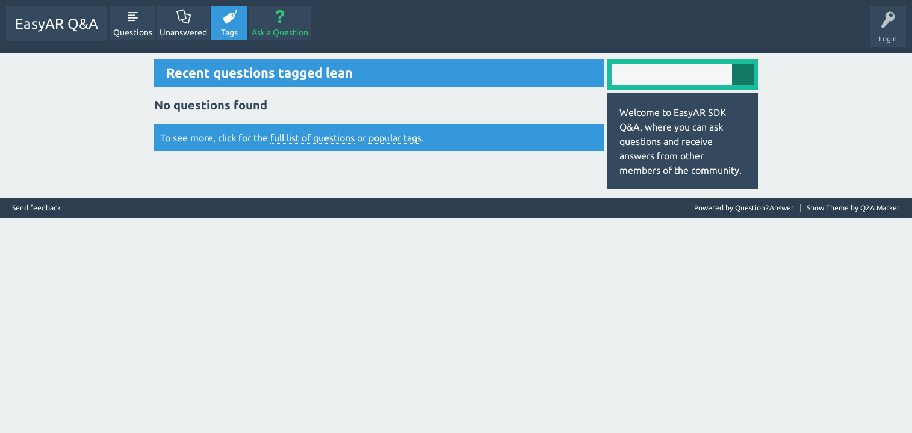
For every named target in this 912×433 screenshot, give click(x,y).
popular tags (394, 137)
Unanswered (183, 32)
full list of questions (312, 137)
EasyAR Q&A (56, 24)
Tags (229, 32)
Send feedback (36, 208)
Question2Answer (764, 208)
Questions (132, 32)
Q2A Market (880, 208)
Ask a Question (280, 32)
